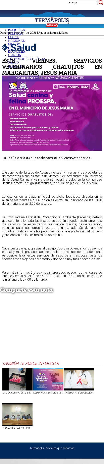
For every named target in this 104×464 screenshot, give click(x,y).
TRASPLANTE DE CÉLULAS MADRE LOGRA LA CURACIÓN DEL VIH (79, 392)
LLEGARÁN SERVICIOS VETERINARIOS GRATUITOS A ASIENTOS (48, 392)
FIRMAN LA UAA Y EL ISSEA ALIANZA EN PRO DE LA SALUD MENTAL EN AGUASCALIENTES (17, 428)
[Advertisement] (51, 331)
